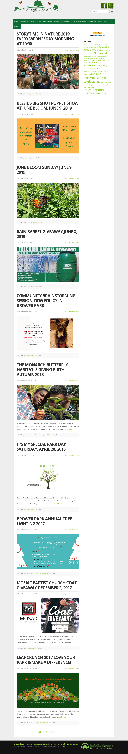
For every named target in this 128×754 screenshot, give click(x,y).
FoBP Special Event (37, 573)
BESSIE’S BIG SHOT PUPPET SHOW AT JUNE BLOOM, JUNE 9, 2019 (47, 105)
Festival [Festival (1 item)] (100, 63)
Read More (69, 429)
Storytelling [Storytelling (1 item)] (91, 87)
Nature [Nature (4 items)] (96, 81)
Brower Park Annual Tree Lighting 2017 (44, 521)
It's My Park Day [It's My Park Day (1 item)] (95, 71)
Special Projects (45, 21)
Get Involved (66, 21)
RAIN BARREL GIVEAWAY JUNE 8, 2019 (47, 234)
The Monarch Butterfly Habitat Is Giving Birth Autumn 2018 (42, 369)
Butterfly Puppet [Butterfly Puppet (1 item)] (105, 50)
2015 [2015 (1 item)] (85, 45)
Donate (16, 26)
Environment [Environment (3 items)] (91, 62)
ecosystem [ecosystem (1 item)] (107, 60)
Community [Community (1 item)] (87, 56)
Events (56, 21)
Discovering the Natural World (84, 21)
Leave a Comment (73, 50)
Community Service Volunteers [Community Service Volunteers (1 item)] (96, 58)
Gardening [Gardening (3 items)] (93, 68)
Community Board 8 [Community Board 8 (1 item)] (95, 56)
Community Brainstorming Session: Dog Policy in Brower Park (46, 300)
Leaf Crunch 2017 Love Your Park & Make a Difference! (46, 660)
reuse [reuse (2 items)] (101, 85)
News (33, 94)
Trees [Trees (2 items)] (103, 93)
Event (28, 94)
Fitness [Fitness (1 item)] (105, 63)
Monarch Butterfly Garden (41, 744)
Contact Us (102, 21)
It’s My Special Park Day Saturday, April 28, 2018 (41, 446)
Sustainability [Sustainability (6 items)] (94, 90)
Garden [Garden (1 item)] (86, 69)
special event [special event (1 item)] (107, 85)
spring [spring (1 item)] (85, 87)
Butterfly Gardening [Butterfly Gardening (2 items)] (92, 50)
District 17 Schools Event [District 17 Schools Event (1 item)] (97, 60)
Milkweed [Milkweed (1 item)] (86, 74)
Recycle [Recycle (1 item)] (86, 85)
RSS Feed (63, 746)
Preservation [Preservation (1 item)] (107, 82)
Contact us (68, 744)
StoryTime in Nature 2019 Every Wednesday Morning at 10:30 (45, 39)
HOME (16, 744)
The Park (23, 21)
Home (16, 21)
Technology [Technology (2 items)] (89, 93)
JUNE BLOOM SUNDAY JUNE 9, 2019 (45, 169)
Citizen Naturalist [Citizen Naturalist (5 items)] (95, 53)
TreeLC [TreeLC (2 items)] (97, 93)
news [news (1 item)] (102, 82)
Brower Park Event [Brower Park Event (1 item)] (94, 47)
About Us (33, 21)
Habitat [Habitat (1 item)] (101, 69)
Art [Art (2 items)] (87, 45)
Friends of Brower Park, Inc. (38, 6)
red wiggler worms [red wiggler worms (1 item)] (93, 85)
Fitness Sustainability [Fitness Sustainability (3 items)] (95, 65)
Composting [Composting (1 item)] (87, 60)
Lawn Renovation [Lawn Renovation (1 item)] (104, 71)
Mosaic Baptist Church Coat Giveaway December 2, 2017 (47, 585)
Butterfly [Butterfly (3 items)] (104, 47)
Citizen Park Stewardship (34, 435)
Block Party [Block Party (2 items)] (94, 45)
